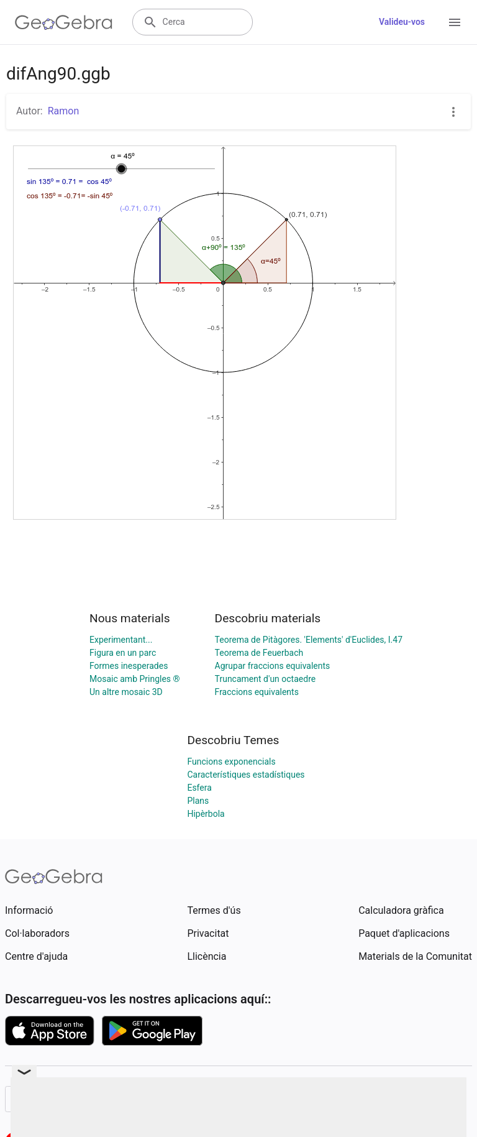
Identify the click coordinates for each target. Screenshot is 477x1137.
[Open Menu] (454, 22)
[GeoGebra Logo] (63, 22)
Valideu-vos (402, 22)
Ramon (64, 111)
